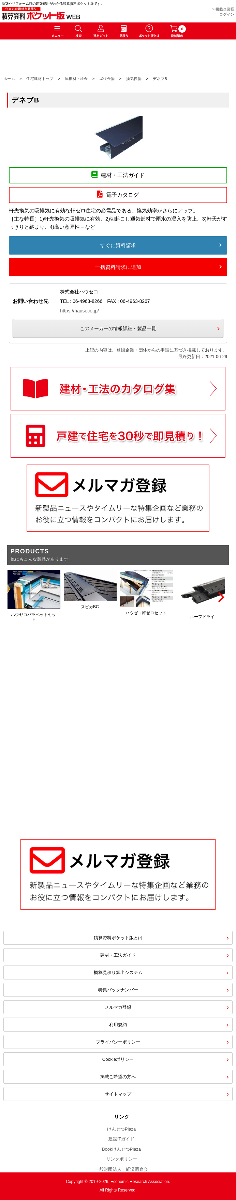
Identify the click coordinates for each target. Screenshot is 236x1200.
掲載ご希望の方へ (118, 1076)
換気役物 (134, 79)
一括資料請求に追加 (118, 267)
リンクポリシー (121, 1159)
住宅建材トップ (39, 79)
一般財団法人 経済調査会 (121, 1169)
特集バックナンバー (118, 989)
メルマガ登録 (118, 1007)
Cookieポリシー (118, 1059)
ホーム (9, 79)
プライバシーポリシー (118, 1041)
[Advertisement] (118, 774)
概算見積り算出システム (118, 972)
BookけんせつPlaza (121, 1149)
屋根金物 (107, 79)
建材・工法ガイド (118, 955)
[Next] (220, 597)
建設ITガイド (121, 1138)
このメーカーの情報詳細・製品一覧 (118, 328)
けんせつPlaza (121, 1129)
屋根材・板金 (76, 79)
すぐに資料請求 (118, 245)
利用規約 (118, 1024)
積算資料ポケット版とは (118, 937)
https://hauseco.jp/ (79, 310)
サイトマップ (118, 1094)
